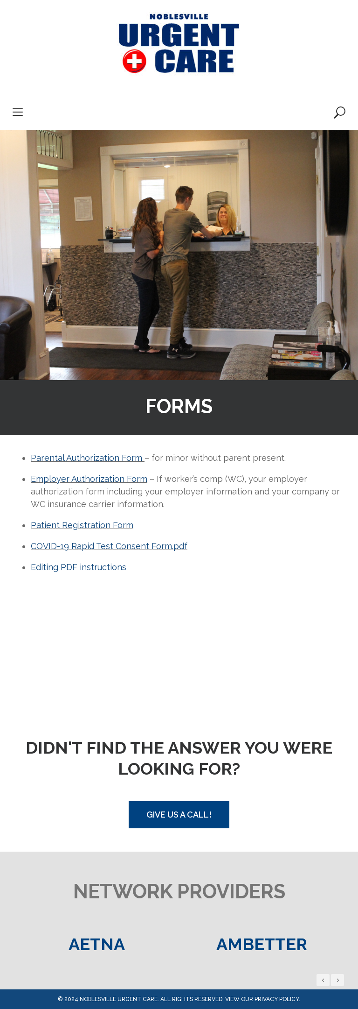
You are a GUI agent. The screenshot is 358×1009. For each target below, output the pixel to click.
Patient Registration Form (82, 525)
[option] (96, 944)
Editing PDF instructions (78, 567)
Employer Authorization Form (89, 479)
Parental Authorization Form (88, 458)
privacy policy (277, 999)
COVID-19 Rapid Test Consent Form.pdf (109, 546)
